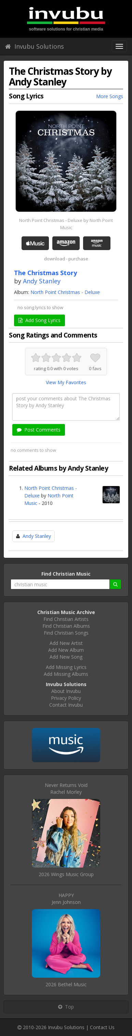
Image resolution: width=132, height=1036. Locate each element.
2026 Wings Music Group (66, 874)
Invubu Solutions (34, 46)
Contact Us (102, 1027)
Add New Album (66, 650)
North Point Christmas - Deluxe (65, 292)
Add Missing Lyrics (66, 667)
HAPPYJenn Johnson (66, 898)
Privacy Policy (66, 698)
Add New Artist (66, 643)
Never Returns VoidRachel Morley (66, 788)
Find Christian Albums (66, 626)
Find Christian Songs (66, 632)
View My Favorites (66, 382)
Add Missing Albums (66, 674)
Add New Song (66, 657)
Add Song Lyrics (39, 320)
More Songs (109, 96)
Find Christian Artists (66, 619)
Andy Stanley (42, 281)
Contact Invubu (66, 705)
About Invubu (66, 691)
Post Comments (39, 429)
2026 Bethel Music (66, 984)
